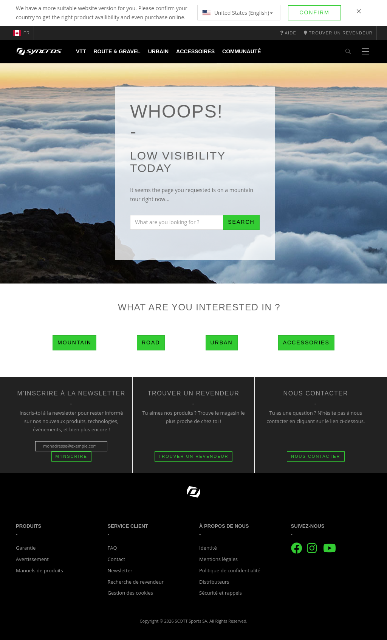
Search (241, 222)
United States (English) (237, 12)
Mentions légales (218, 559)
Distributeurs (214, 581)
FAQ (112, 547)
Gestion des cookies (130, 592)
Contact (116, 559)
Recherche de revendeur (136, 581)
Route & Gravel (116, 51)
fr (21, 33)
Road (151, 342)
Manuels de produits (39, 570)
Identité (208, 547)
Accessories (306, 342)
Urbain (158, 51)
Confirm (314, 12)
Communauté (241, 51)
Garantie (26, 547)
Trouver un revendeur (194, 456)
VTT (81, 51)
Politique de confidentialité (229, 570)
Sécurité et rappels (220, 592)
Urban (222, 342)
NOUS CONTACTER (315, 456)
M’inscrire (71, 456)
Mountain (74, 342)
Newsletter (120, 570)
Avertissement (32, 559)
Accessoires (195, 51)
